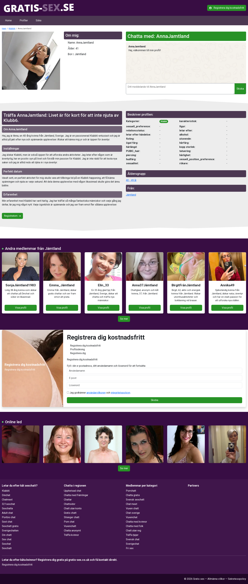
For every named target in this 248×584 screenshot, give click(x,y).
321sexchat (8, 504)
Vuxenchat (131, 517)
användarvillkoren (96, 392)
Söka (38, 20)
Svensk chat (132, 539)
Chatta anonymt (72, 530)
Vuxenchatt (70, 526)
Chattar (68, 499)
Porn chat (69, 521)
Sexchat (6, 543)
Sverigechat (132, 543)
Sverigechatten (10, 530)
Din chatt (7, 534)
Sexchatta (7, 508)
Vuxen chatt (132, 508)
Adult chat (7, 512)
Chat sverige (133, 512)
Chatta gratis (133, 495)
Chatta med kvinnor (136, 521)
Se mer (124, 318)
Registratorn (12, 215)
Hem (4, 28)
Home (8, 20)
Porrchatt (131, 490)
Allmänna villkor (216, 578)
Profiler (24, 20)
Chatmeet (7, 499)
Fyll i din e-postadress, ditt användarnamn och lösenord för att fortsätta (154, 369)
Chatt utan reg (133, 530)
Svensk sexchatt (135, 499)
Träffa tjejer (132, 534)
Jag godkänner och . (99, 392)
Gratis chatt (70, 512)
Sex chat (6, 539)
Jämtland (131, 194)
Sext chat (7, 521)
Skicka (240, 88)
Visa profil (20, 307)
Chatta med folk (134, 526)
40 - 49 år (131, 180)
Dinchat (6, 495)
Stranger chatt (71, 517)
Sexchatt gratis (10, 526)
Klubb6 (12, 28)
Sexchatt (7, 548)
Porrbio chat (8, 517)
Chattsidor (69, 504)
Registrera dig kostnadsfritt (226, 7)
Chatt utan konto (73, 508)
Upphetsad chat (72, 490)
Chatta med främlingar (76, 495)
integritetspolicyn (120, 392)
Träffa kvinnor (71, 534)
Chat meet (131, 504)
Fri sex (129, 548)
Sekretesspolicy (237, 578)
